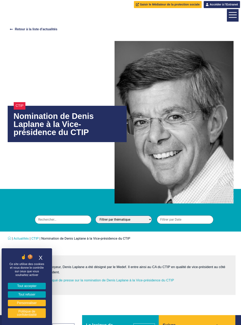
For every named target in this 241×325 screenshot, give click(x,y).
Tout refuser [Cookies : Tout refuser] (26, 294)
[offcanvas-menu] (233, 35)
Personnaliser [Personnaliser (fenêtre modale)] (27, 303)
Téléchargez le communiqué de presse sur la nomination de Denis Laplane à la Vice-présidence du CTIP (94, 320)
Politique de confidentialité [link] (27, 313)
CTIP (20, 146)
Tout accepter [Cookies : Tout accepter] (27, 286)
